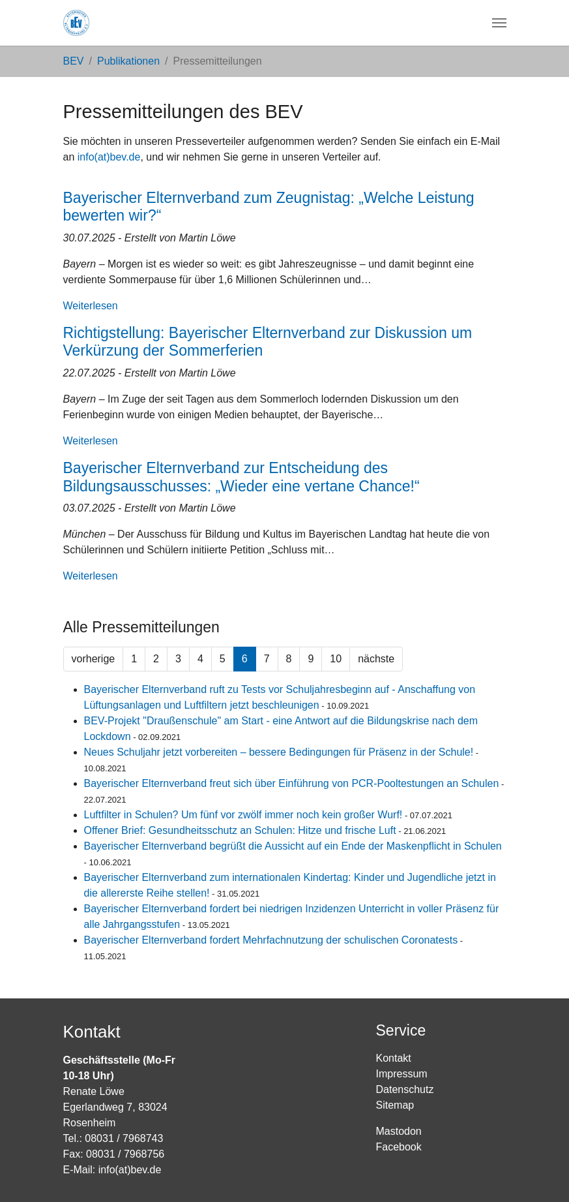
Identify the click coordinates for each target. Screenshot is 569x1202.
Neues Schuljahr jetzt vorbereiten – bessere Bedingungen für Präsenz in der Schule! (279, 752)
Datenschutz (405, 1089)
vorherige (93, 658)
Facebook (399, 1146)
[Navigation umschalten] (499, 23)
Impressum (402, 1073)
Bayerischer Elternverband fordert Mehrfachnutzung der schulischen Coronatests (271, 940)
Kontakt (393, 1058)
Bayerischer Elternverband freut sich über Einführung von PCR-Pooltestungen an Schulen (291, 783)
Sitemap (395, 1105)
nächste (376, 658)
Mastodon (399, 1131)
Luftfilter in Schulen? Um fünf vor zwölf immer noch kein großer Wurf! (243, 814)
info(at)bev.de (109, 156)
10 (336, 658)
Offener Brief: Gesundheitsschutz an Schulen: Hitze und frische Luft (240, 830)
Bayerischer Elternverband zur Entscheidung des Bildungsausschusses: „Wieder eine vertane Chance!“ (241, 477)
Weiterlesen (90, 305)
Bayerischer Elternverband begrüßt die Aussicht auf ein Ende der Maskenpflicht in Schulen (293, 846)
